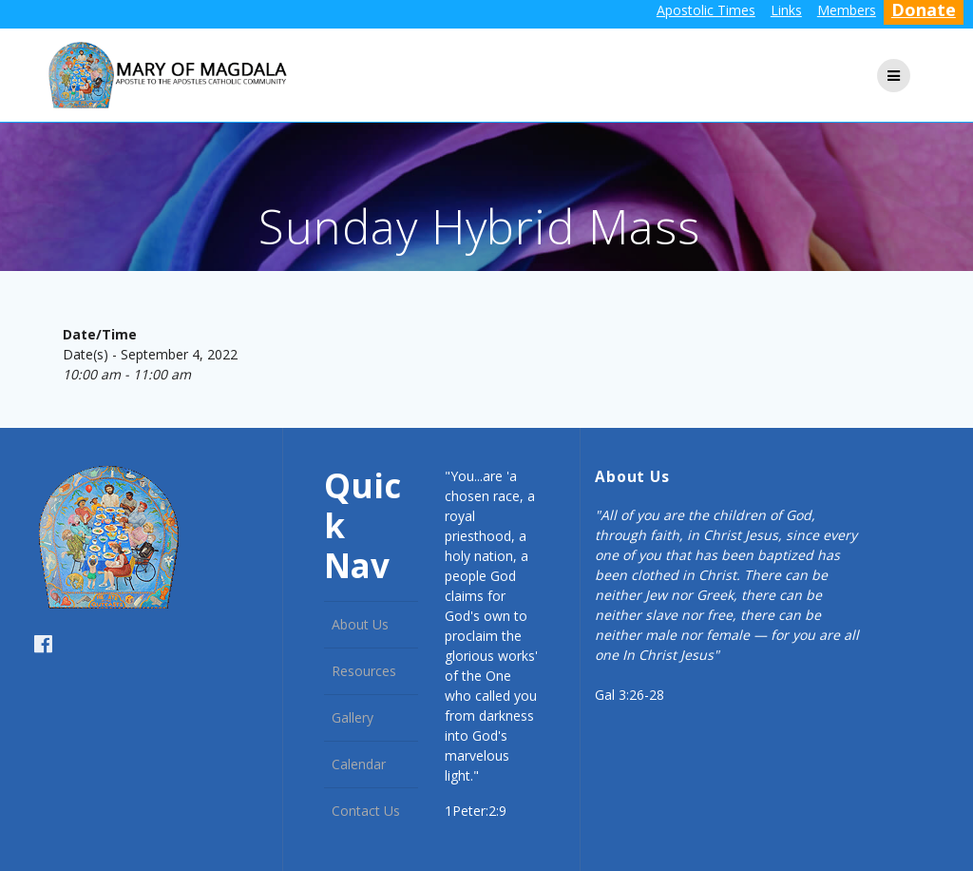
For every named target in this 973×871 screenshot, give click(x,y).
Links (786, 10)
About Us (360, 624)
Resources (364, 671)
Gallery (352, 717)
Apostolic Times (706, 10)
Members (846, 10)
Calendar (359, 764)
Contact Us (366, 811)
